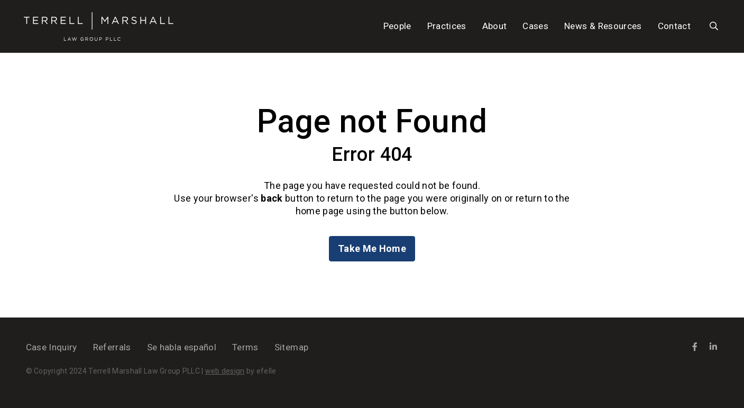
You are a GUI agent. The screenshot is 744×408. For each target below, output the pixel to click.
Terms (245, 347)
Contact (674, 26)
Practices (446, 26)
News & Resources (602, 26)
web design (225, 371)
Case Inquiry (51, 347)
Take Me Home (372, 248)
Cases (535, 26)
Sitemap (291, 347)
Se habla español (181, 347)
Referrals (112, 347)
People (397, 26)
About (494, 26)
